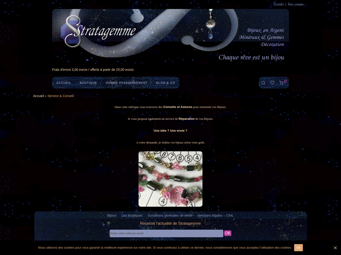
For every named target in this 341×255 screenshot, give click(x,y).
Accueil (63, 83)
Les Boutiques (132, 215)
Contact (278, 4)
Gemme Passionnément (127, 83)
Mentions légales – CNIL (216, 215)
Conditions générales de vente (170, 215)
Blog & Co (165, 83)
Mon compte (296, 4)
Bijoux (111, 215)
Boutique (88, 83)
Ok (298, 247)
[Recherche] (263, 82)
